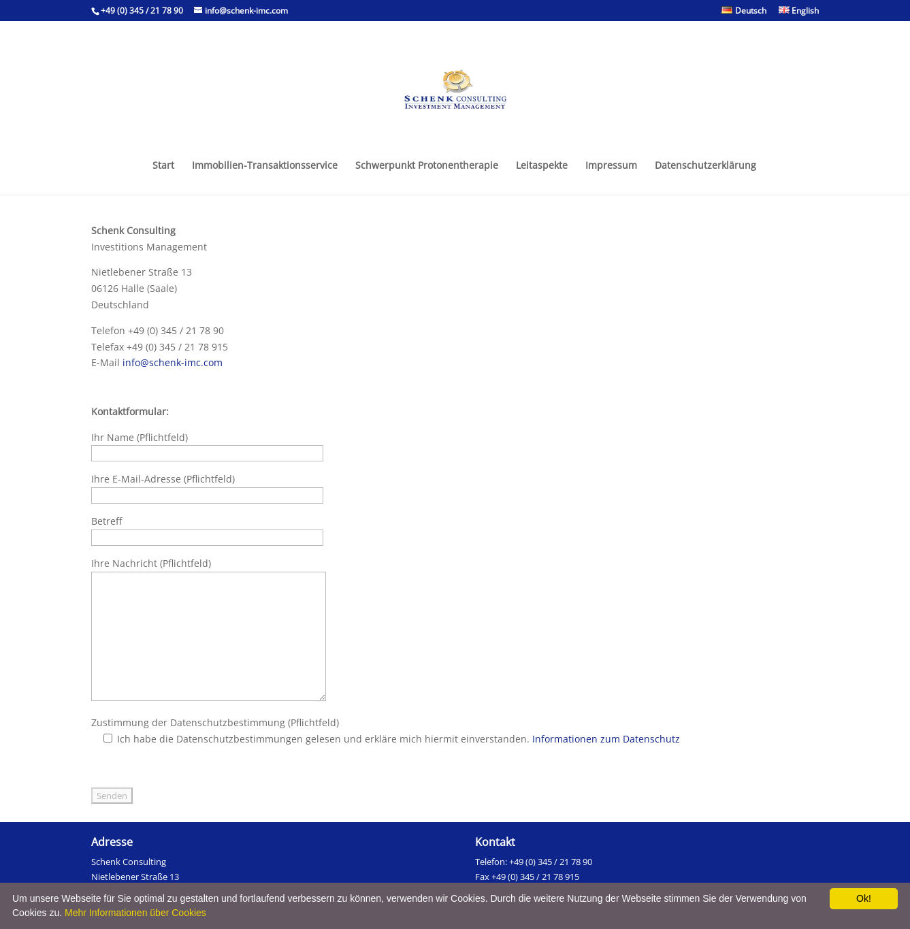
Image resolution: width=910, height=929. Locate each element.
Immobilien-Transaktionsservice (265, 166)
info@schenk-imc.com (173, 362)
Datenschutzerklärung (705, 166)
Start (163, 166)
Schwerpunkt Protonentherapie (426, 166)
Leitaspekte (542, 166)
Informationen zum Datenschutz (606, 738)
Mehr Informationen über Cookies (135, 912)
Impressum (611, 166)
